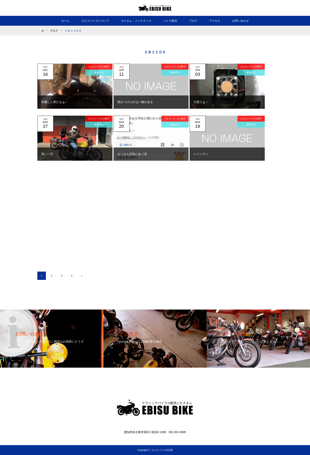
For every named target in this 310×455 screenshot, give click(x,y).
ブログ (193, 20)
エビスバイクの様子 (99, 66)
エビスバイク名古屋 (162, 450)
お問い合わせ (240, 20)
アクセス (214, 20)
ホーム (65, 20)
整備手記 (99, 72)
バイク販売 (170, 20)
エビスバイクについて (95, 20)
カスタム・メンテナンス (136, 20)
